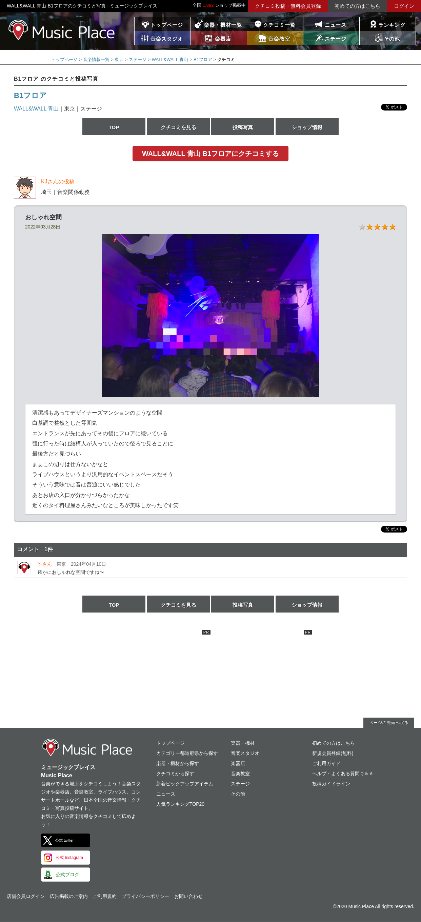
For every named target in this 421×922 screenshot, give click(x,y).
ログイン (404, 6)
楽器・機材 (243, 743)
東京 (119, 59)
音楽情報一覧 (96, 59)
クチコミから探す (175, 773)
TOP (114, 127)
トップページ (167, 25)
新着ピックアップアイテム (184, 783)
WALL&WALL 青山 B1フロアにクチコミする (210, 153)
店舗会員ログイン (26, 896)
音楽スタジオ (245, 753)
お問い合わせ (188, 896)
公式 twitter (64, 840)
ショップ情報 (307, 127)
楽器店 (238, 763)
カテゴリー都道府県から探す (187, 753)
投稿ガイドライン (331, 783)
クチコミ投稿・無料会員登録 (288, 6)
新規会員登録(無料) (332, 753)
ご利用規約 (105, 896)
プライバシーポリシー (145, 896)
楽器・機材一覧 (223, 25)
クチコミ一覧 (279, 25)
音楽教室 (240, 773)
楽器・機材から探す (177, 763)
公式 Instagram (69, 857)
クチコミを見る (178, 127)
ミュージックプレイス (62, 30)
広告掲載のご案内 (69, 896)
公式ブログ (67, 874)
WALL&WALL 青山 (170, 59)
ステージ (137, 59)
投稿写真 (243, 127)
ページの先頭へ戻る (389, 722)
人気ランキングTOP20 (180, 804)
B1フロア (203, 59)
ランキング (391, 25)
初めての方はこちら (357, 6)
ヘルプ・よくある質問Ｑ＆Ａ (343, 773)
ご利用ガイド (326, 763)
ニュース (335, 25)
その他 (238, 794)
